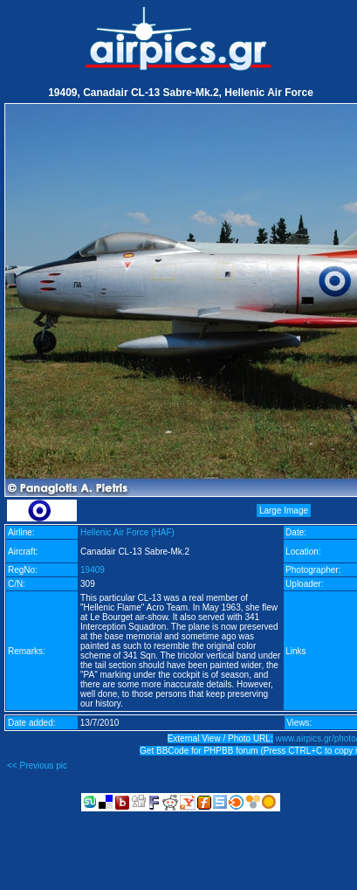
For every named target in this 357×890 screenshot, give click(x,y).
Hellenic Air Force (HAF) (127, 532)
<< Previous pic (37, 765)
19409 (92, 570)
